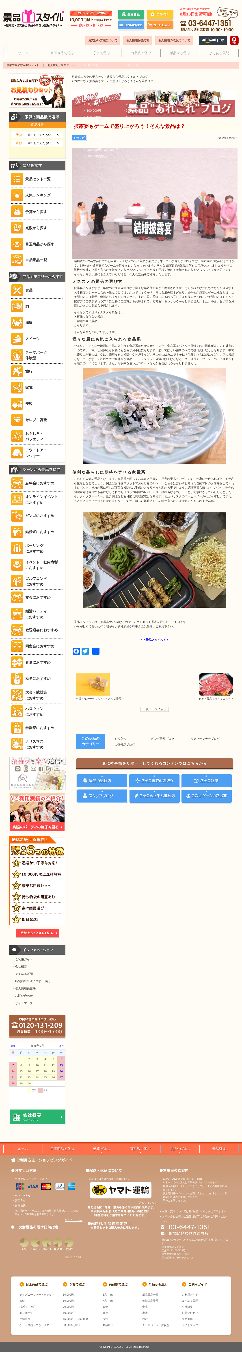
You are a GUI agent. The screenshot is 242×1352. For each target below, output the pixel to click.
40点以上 (108, 1325)
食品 (145, 1306)
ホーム (23, 53)
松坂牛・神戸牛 (28, 1306)
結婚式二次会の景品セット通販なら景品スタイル (104, 76)
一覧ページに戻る (154, 709)
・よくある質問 (22, 974)
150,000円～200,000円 (77, 1319)
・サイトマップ (22, 1003)
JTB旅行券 (25, 1312)
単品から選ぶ (180, 53)
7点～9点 (108, 1300)
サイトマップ (227, 2)
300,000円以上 (72, 1325)
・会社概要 (19, 966)
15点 (105, 1312)
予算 (19, 135)
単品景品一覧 (150, 1294)
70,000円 (68, 1306)
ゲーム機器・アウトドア (34, 1325)
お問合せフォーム (27, 1210)
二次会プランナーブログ (204, 738)
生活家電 (24, 1319)
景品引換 (219, 1149)
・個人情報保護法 (24, 988)
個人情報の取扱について (174, 40)
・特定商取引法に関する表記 (31, 981)
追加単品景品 (150, 1300)
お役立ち (79, 138)
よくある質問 (219, 53)
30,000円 (68, 1294)
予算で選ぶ (101, 53)
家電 (145, 1312)
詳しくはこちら (73, 1220)
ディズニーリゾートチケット (36, 1294)
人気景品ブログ (125, 744)
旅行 (145, 1319)
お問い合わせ (190, 1312)
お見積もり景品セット (61, 65)
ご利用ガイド (195, 2)
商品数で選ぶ (140, 53)
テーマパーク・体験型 (155, 1325)
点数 (19, 143)
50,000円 (68, 1300)
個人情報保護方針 (137, 40)
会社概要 (210, 2)
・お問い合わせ (22, 995)
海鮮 (22, 1300)
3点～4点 (108, 1294)
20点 (105, 1319)
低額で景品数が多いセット (23, 65)
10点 (105, 1306)
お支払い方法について (102, 40)
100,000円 (69, 1312)
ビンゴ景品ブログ (162, 738)
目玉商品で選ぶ (62, 53)
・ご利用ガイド (22, 959)
